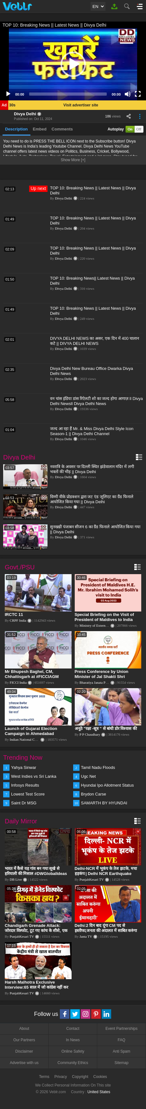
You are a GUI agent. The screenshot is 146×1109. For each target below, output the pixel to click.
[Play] (8, 94)
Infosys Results (25, 785)
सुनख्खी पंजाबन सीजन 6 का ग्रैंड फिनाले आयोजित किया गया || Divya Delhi (95, 529)
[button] (73, 64)
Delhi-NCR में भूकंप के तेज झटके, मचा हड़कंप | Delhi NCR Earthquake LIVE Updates (106, 873)
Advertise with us (24, 1063)
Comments (62, 129)
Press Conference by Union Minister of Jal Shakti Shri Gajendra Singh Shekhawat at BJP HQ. (104, 679)
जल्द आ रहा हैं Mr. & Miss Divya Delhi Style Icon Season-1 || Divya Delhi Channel (91, 431)
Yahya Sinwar (23, 767)
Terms (44, 1076)
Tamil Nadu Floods (98, 767)
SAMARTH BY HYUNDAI (104, 803)
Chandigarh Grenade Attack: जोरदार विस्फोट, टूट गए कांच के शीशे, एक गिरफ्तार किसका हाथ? (36, 930)
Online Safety (72, 1051)
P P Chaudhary (89, 734)
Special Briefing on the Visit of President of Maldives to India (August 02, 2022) (104, 619)
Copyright (80, 1076)
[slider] (68, 94)
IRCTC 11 (14, 614)
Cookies (100, 1076)
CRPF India (18, 620)
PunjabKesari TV (91, 879)
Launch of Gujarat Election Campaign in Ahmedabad (31, 731)
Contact (72, 1028)
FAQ (121, 1040)
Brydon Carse (93, 794)
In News (72, 1040)
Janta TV (85, 936)
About (24, 1028)
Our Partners (24, 1040)
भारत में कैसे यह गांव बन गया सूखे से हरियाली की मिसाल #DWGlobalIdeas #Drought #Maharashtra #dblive (36, 873)
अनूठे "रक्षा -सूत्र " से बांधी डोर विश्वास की (106, 728)
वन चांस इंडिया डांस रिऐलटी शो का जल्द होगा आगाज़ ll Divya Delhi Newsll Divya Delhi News (96, 401)
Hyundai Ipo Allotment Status (107, 785)
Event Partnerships (121, 1028)
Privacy (60, 1076)
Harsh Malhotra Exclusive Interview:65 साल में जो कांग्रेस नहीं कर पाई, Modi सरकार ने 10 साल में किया (36, 987)
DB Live (16, 879)
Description (16, 129)
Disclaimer (24, 1051)
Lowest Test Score (28, 794)
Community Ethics (73, 1063)
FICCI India (18, 682)
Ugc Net (88, 776)
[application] (73, 64)
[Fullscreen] (138, 94)
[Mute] (127, 94)
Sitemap (122, 1063)
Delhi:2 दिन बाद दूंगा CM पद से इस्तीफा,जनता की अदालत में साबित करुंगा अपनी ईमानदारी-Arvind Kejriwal (106, 930)
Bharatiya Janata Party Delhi (99, 682)
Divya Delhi (25, 113)
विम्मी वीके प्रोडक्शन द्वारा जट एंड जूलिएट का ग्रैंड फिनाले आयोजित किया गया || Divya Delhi (91, 499)
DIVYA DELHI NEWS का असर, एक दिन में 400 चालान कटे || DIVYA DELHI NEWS (94, 341)
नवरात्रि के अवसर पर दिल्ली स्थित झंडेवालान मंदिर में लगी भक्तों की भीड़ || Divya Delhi (92, 469)
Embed (40, 129)
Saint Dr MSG (23, 803)
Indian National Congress (27, 739)
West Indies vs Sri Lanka (33, 776)
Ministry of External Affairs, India (103, 625)
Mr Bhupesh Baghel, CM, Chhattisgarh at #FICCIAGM (32, 674)
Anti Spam (121, 1051)
